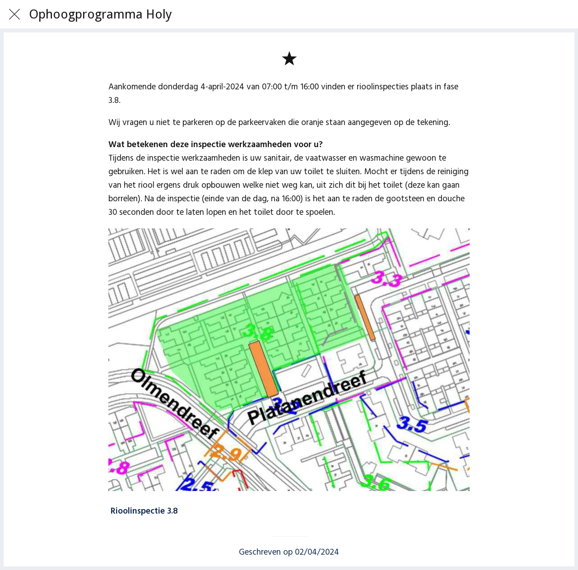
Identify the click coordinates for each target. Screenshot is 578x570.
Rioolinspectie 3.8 (144, 511)
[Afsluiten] (14, 14)
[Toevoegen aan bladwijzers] (289, 58)
